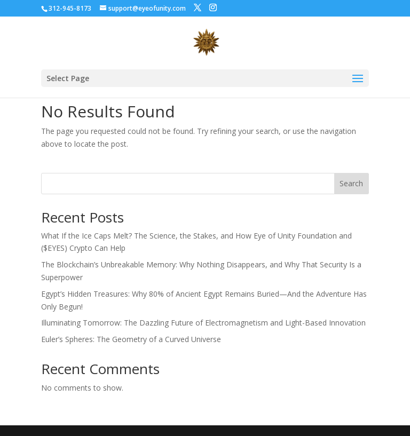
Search (351, 183)
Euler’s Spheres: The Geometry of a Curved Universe (131, 339)
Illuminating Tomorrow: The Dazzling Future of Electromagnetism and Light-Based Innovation (203, 323)
